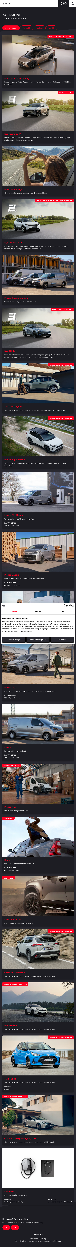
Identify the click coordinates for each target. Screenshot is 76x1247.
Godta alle (62, 640)
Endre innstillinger (38, 640)
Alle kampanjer (11, 28)
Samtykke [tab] (13, 611)
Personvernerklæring (38, 1238)
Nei (15, 1227)
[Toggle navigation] (72, 3)
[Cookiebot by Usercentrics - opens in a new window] (65, 605)
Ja (6, 1227)
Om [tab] (63, 611)
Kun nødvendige (14, 640)
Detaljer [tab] (38, 611)
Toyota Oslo (7, 3)
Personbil (26, 28)
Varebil (51, 28)
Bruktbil (40, 28)
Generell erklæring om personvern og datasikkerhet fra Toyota (38, 1241)
